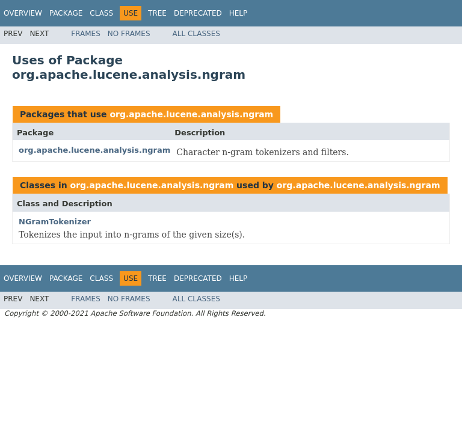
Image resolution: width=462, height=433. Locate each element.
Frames (85, 33)
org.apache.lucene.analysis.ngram (191, 114)
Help (238, 13)
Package (65, 13)
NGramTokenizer (55, 221)
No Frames (129, 33)
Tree (157, 13)
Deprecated (198, 13)
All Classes (196, 33)
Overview (23, 13)
